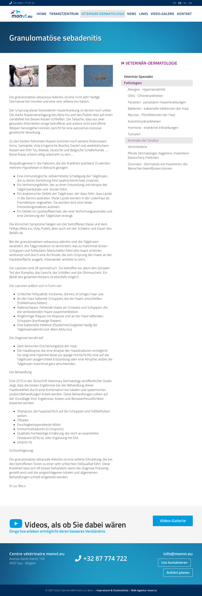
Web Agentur (139, 590)
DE (179, 3)
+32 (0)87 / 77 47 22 (23, 3)
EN (190, 3)
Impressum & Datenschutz (112, 590)
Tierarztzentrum (64, 14)
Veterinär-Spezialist (138, 76)
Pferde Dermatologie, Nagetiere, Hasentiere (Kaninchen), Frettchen (158, 155)
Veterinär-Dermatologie (102, 14)
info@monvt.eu (178, 553)
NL (185, 3)
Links (143, 14)
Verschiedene (137, 147)
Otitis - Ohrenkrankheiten (145, 96)
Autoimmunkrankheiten (144, 121)
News (131, 14)
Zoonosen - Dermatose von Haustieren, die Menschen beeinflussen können (157, 166)
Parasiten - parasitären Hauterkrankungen (157, 102)
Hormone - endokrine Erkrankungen (153, 127)
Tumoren (134, 134)
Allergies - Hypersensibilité (146, 89)
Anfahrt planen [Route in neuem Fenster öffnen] (178, 572)
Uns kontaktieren (174, 562)
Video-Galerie (162, 14)
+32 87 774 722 (105, 558)
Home (41, 14)
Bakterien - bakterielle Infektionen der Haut (158, 108)
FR (174, 3)
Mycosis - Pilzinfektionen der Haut (151, 115)
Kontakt (184, 14)
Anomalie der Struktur (143, 140)
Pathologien (133, 83)
